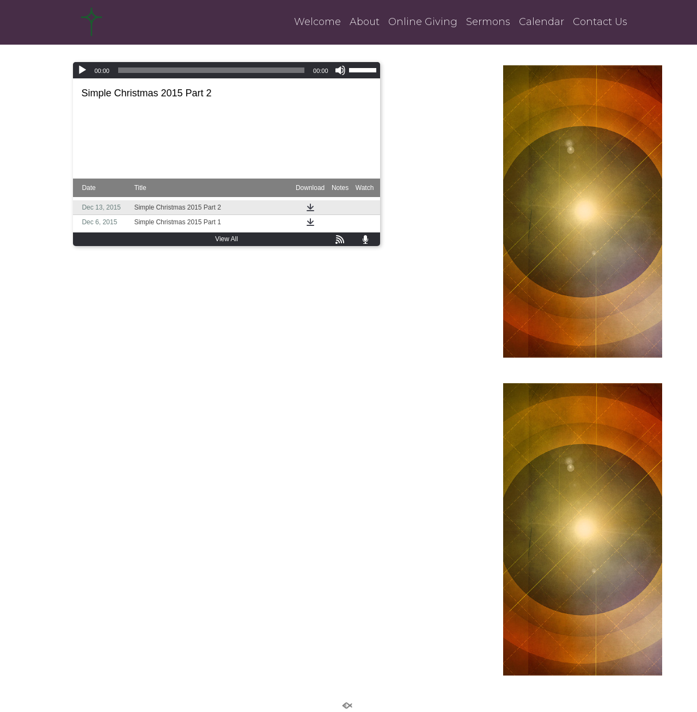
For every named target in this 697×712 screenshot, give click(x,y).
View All (226, 239)
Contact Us (600, 22)
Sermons (488, 22)
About (365, 22)
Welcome (317, 22)
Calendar (541, 22)
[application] (226, 70)
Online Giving (422, 22)
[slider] (211, 70)
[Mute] (340, 70)
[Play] (82, 70)
